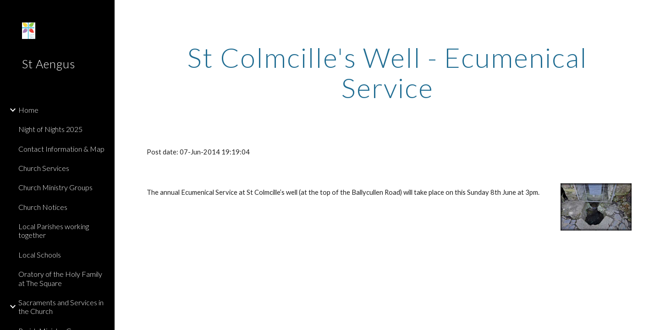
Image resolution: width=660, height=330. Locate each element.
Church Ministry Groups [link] (55, 187)
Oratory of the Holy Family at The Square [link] (60, 278)
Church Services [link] (43, 168)
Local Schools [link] (39, 254)
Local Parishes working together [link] (53, 230)
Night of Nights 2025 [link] (50, 129)
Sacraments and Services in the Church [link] (61, 306)
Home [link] (28, 109)
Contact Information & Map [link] (61, 148)
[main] (387, 72)
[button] (649, 13)
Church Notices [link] (42, 207)
